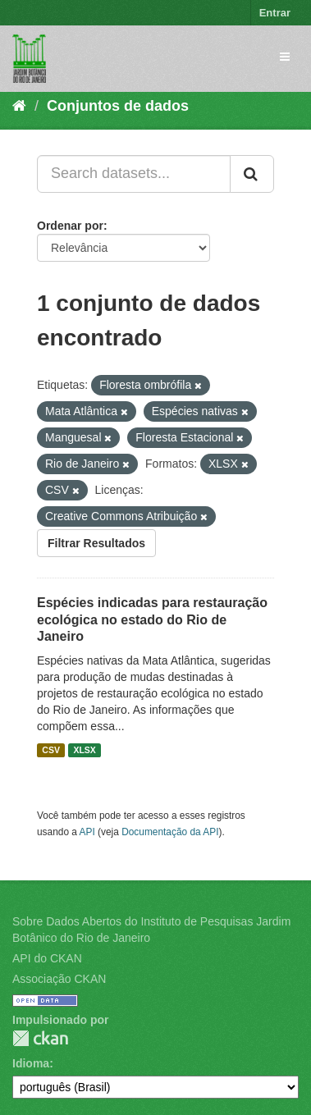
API (87, 832)
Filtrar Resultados (96, 543)
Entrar (274, 13)
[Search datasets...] (134, 174)
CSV (51, 750)
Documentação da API (169, 832)
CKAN (40, 1038)
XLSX (84, 750)
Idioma (30, 1063)
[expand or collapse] (285, 56)
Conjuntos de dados (118, 106)
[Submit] (252, 174)
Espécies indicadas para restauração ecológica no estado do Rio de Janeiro (152, 620)
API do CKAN (47, 958)
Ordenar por (70, 225)
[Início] (19, 106)
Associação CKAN (59, 978)
